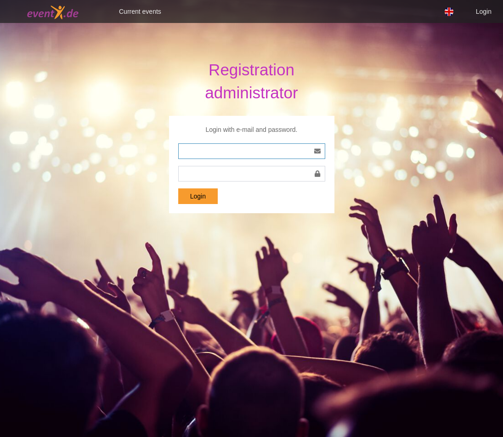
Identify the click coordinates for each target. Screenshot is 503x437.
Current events (140, 11)
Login (484, 11)
